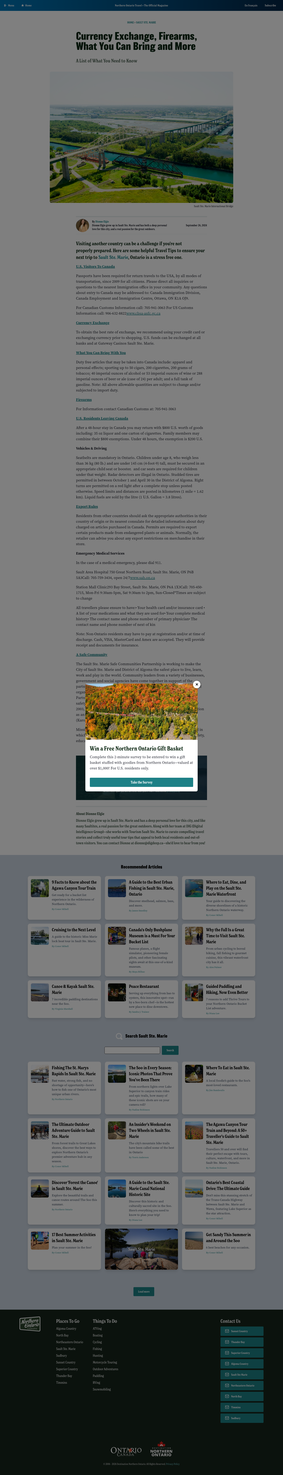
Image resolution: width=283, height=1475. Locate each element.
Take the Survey (142, 782)
